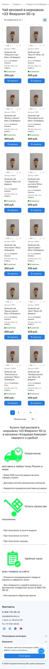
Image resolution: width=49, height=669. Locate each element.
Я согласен (24, 656)
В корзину (13, 80)
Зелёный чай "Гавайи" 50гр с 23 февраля (12, 181)
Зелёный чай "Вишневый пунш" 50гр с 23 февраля (36, 118)
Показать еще (20, 419)
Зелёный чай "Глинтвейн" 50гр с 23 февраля (12, 247)
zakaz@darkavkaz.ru (10, 616)
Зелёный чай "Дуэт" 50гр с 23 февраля (35, 311)
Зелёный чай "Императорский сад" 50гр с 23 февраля (35, 376)
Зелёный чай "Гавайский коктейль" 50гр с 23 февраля (35, 183)
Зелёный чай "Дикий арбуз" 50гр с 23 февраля (36, 247)
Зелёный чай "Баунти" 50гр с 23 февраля (36, 54)
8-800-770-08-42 (11, 612)
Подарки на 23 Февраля (37, 4)
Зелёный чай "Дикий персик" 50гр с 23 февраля (12, 311)
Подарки (17, 4)
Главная (5, 4)
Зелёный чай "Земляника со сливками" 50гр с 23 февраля (12, 376)
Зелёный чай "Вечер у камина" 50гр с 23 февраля (12, 118)
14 (30, 412)
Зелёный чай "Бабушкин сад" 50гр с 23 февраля (12, 54)
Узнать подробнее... (19, 650)
